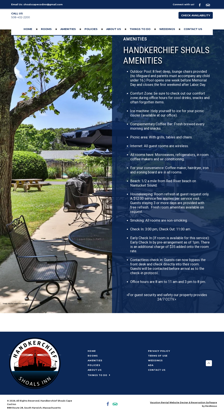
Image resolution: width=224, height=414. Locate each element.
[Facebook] (201, 4)
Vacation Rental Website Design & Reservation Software (183, 402)
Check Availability (195, 15)
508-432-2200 (20, 17)
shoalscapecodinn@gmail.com (43, 4)
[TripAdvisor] (209, 4)
